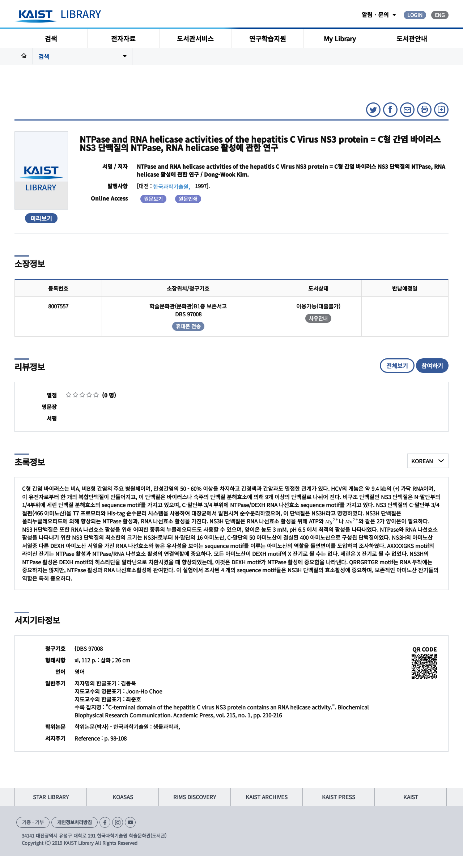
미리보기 (41, 218)
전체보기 (397, 365)
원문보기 (153, 198)
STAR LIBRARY (51, 797)
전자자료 (123, 38)
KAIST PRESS (338, 797)
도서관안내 (411, 38)
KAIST (410, 797)
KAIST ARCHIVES (267, 797)
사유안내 (318, 318)
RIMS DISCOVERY (194, 797)
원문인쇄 (188, 198)
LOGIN (414, 14)
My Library (340, 38)
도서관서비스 (195, 38)
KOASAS (122, 797)
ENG (440, 14)
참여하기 (432, 365)
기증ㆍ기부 (33, 822)
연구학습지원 (267, 38)
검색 (51, 38)
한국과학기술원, (171, 186)
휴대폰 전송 (188, 326)
